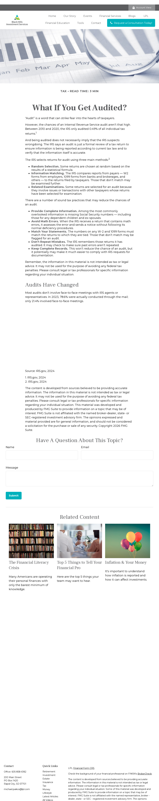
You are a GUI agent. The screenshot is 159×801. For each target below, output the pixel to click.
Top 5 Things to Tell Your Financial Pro (79, 560)
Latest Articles (50, 792)
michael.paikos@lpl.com (17, 784)
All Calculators (50, 799)
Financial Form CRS (83, 763)
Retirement (49, 767)
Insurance (48, 777)
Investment (49, 770)
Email (85, 442)
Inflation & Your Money (126, 558)
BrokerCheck (145, 769)
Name (10, 442)
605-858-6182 (19, 767)
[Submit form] (14, 491)
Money (46, 784)
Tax (44, 781)
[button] (52, 11)
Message (12, 463)
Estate (46, 774)
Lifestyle (47, 788)
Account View (141, 3)
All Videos (48, 795)
